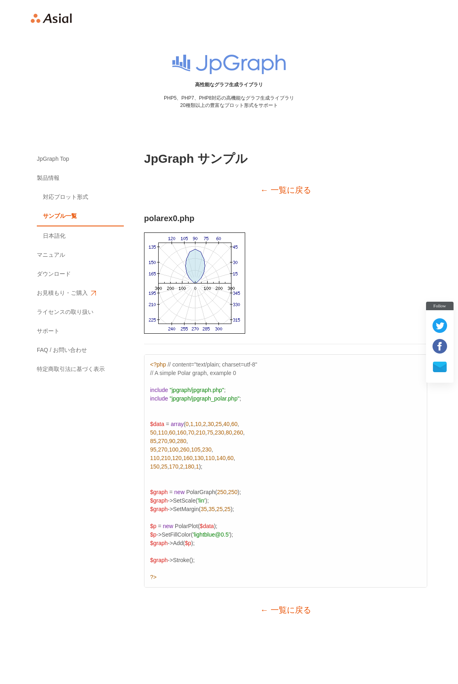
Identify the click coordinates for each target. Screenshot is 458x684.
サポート (48, 331)
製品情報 (48, 178)
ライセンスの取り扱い (65, 312)
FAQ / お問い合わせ (62, 350)
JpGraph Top (53, 159)
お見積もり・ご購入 (66, 293)
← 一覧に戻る (285, 189)
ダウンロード (54, 274)
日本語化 (54, 235)
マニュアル (51, 254)
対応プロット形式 (65, 197)
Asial (51, 18)
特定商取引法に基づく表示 (71, 369)
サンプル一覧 (60, 216)
